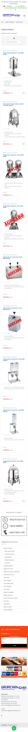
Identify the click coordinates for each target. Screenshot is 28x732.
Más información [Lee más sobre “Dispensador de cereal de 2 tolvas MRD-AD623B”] (23, 399)
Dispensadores (14, 50)
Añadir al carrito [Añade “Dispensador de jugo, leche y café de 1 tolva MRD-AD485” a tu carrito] (23, 144)
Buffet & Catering (9, 22)
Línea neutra (5, 589)
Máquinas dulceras (6, 595)
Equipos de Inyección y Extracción (10, 571)
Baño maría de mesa (7, 551)
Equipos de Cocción (7, 568)
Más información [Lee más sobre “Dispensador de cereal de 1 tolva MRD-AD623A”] (23, 450)
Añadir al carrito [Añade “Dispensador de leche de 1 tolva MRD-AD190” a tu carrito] (23, 93)
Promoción (5, 601)
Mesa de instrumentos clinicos (9, 598)
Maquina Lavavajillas (7, 592)
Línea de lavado (6, 580)
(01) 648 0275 (20, 6)
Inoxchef (4, 725)
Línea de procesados (7, 583)
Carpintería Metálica (7, 566)
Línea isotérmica (6, 586)
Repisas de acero (6, 607)
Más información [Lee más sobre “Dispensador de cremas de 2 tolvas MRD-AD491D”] (23, 297)
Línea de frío (5, 577)
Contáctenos (7, 6)
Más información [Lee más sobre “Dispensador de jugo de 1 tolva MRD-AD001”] (23, 246)
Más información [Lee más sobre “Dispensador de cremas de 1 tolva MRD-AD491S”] (23, 347)
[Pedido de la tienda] (14, 41)
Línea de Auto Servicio (7, 574)
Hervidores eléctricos (7, 560)
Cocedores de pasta (7, 554)
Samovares (5, 563)
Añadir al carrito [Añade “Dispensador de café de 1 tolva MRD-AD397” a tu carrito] (23, 501)
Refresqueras (5, 604)
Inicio (2, 22)
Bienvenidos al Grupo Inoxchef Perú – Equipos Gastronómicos (14, 2)
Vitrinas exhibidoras (7, 609)
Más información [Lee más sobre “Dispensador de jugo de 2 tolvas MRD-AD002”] (23, 194)
